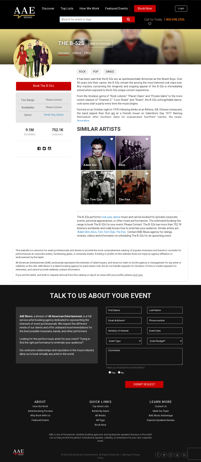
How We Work (40, 406)
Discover (48, 8)
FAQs (94, 53)
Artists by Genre (100, 411)
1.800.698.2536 (174, 19)
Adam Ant (89, 165)
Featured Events (116, 8)
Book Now (145, 8)
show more (83, 120)
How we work (89, 8)
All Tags (100, 420)
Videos (81, 53)
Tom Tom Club (93, 199)
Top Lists (67, 8)
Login (181, 8)
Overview (65, 53)
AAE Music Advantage (161, 415)
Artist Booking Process (40, 411)
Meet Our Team (161, 411)
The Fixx (124, 199)
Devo (122, 165)
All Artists (100, 415)
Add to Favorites (101, 43)
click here (137, 275)
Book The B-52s (43, 86)
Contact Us (161, 406)
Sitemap (126, 454)
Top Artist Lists (100, 406)
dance (59, 114)
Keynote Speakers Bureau (161, 420)
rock (47, 114)
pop (53, 114)
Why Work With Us (40, 415)
